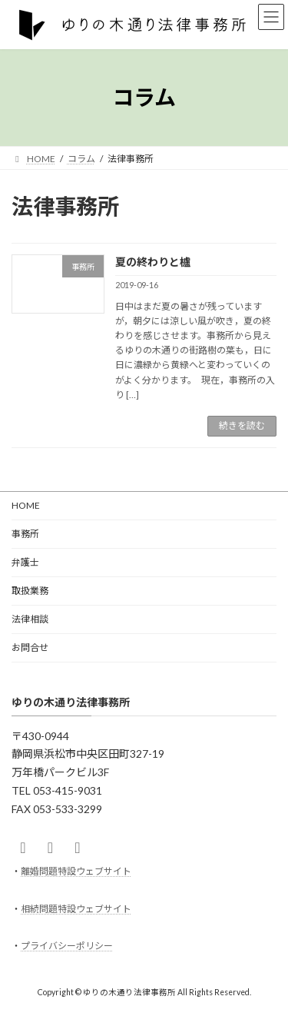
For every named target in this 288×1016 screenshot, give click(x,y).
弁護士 (25, 562)
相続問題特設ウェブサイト (76, 908)
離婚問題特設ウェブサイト (76, 871)
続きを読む (242, 425)
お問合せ (30, 647)
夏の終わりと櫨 (152, 261)
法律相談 (30, 619)
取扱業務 (30, 590)
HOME (26, 505)
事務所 (25, 534)
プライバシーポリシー (67, 945)
